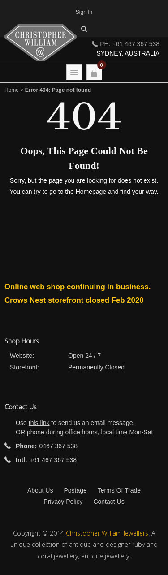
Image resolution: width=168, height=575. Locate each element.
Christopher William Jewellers (107, 533)
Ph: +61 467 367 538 (125, 43)
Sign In (84, 12)
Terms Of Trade (119, 490)
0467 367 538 (58, 446)
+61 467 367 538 (53, 459)
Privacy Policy (62, 501)
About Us (40, 490)
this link (39, 422)
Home (11, 90)
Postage (75, 490)
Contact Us (108, 501)
